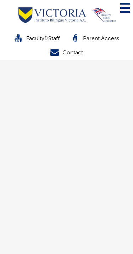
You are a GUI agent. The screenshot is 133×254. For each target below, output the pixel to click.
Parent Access (95, 38)
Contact (66, 52)
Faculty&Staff (37, 38)
